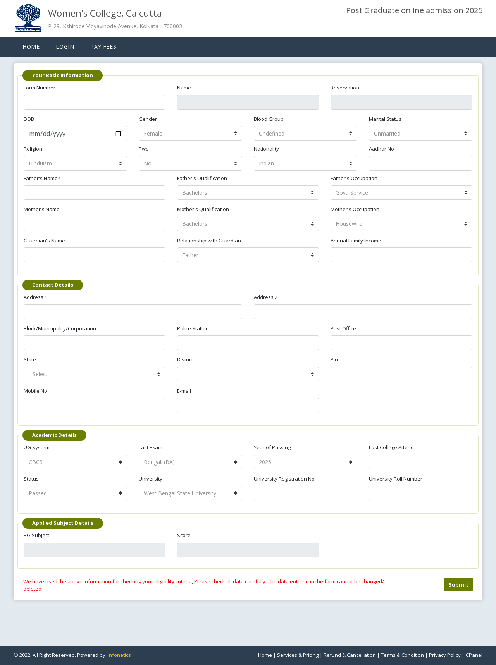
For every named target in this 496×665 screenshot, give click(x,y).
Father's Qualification (202, 178)
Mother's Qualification (203, 209)
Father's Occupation (354, 178)
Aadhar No (381, 148)
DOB (29, 118)
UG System (37, 447)
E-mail (184, 390)
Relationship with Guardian (209, 240)
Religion (33, 148)
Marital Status (385, 118)
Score (184, 535)
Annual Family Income (356, 240)
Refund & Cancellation (350, 654)
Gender (148, 118)
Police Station (193, 328)
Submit (458, 584)
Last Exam (150, 447)
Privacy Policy (445, 654)
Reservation (345, 87)
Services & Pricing (298, 654)
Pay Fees (103, 46)
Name (184, 87)
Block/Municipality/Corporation (60, 328)
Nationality (266, 148)
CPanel (474, 654)
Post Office (343, 328)
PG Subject (36, 535)
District (185, 359)
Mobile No (35, 390)
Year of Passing (272, 447)
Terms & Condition (402, 654)
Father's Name (42, 178)
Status (31, 478)
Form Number (39, 87)
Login (65, 46)
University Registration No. (285, 478)
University (150, 478)
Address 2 (265, 297)
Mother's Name (42, 209)
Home (31, 46)
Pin (334, 359)
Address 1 (35, 297)
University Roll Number (395, 478)
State (30, 359)
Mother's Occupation (355, 209)
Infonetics (119, 654)
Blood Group (269, 118)
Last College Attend (391, 447)
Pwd (144, 148)
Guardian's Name (44, 240)
